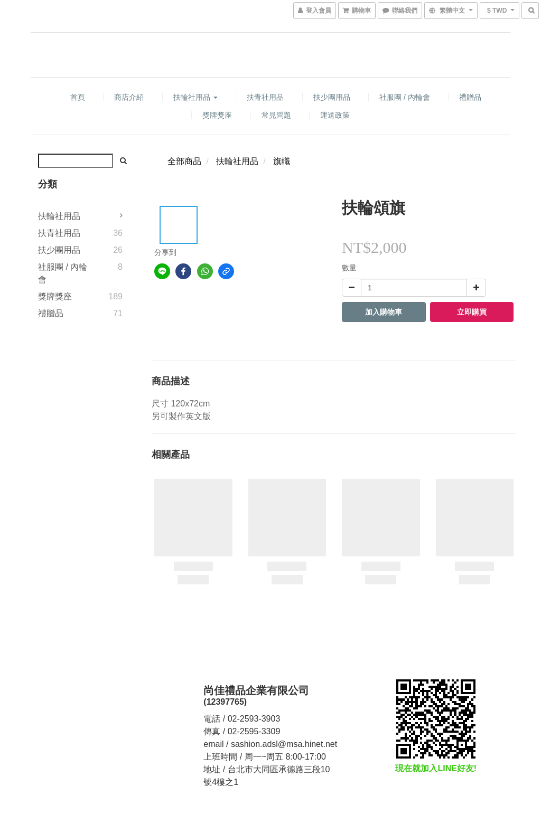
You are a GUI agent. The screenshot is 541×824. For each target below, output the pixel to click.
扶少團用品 (331, 97)
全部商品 (184, 161)
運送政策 (335, 115)
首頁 (77, 97)
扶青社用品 (265, 97)
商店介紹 (129, 97)
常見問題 (276, 115)
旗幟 (281, 161)
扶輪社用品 (195, 97)
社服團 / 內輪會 (404, 97)
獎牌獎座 (217, 115)
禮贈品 (470, 97)
